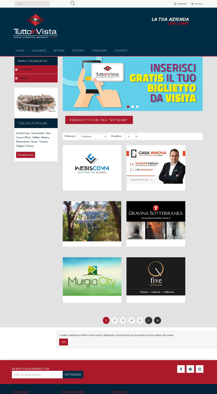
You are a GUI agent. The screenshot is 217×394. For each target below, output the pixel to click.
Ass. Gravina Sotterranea (84, 236)
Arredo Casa (23, 133)
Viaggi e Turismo (25, 145)
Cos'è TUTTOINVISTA (75, 344)
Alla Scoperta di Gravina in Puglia (180, 179)
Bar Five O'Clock (181, 236)
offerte (78, 50)
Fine (157, 265)
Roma (34, 141)
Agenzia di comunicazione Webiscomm (84, 181)
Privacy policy (70, 358)
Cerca (16, 344)
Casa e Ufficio (23, 137)
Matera (45, 137)
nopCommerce (33, 384)
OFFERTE (24, 78)
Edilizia (36, 137)
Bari (48, 133)
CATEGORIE (26, 69)
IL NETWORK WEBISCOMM (78, 351)
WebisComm (198, 386)
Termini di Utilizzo (72, 365)
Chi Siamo (39, 50)
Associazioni (38, 133)
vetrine (59, 50)
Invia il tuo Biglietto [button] (32, 60)
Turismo (43, 141)
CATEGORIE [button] (99, 50)
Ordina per (70, 135)
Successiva (148, 265)
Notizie (17, 351)
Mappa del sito (21, 358)
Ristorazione (23, 141)
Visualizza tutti (25, 154)
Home (20, 50)
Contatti (120, 50)
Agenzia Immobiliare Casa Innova (132, 179)
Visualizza (116, 135)
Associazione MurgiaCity (132, 236)
